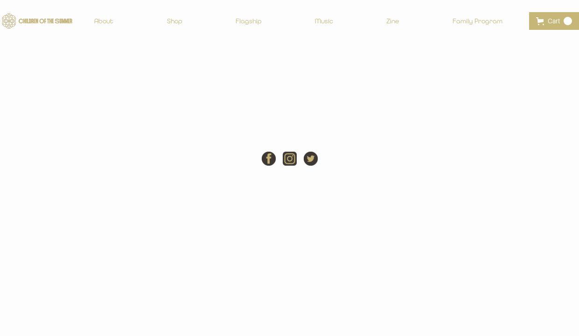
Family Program (477, 21)
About (103, 21)
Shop (174, 21)
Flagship (249, 21)
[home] (37, 21)
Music (324, 21)
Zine (392, 21)
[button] (554, 21)
